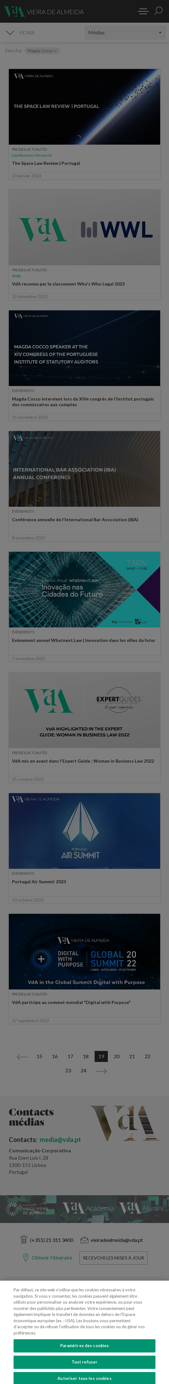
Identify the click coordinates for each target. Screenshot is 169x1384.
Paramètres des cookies (84, 1355)
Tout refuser (85, 1371)
